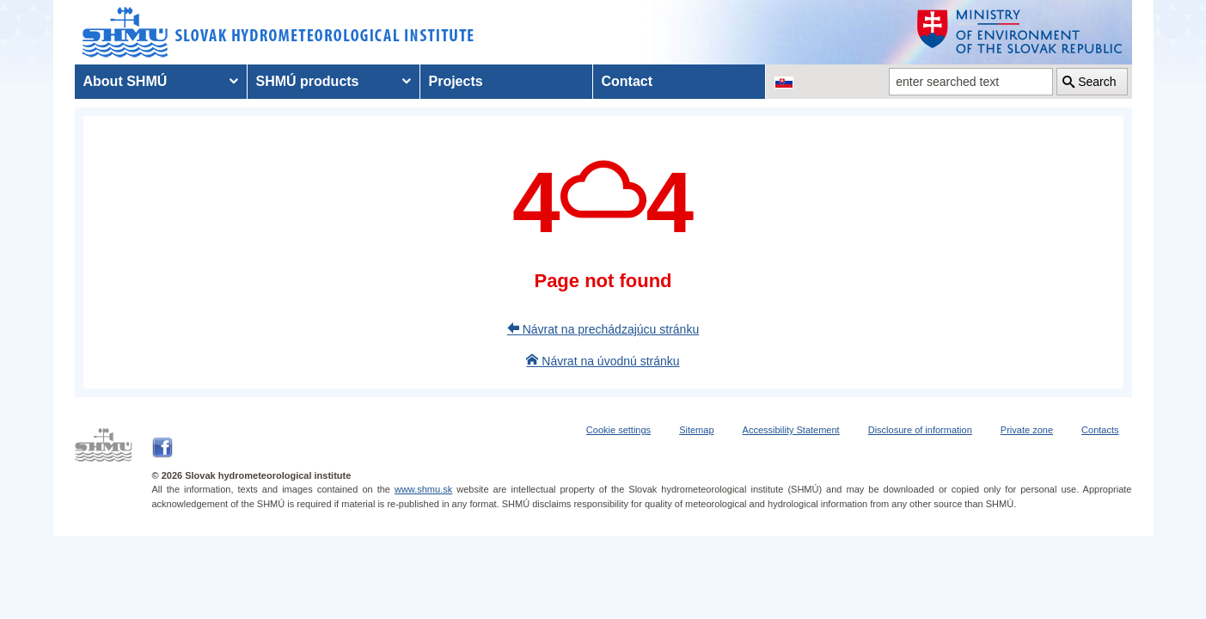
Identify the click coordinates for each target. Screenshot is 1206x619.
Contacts (1099, 430)
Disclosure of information (920, 430)
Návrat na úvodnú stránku (602, 361)
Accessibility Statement (791, 430)
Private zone (1027, 430)
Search (1097, 82)
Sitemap (696, 430)
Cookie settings (618, 430)
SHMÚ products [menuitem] (307, 81)
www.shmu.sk (423, 489)
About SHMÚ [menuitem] (125, 81)
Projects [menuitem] (456, 81)
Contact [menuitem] (627, 81)
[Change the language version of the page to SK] (783, 81)
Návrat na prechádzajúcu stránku (603, 329)
